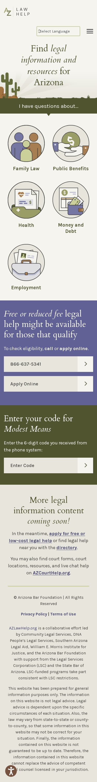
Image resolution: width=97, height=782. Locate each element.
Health (26, 225)
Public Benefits (71, 169)
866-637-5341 (51, 364)
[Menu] (90, 31)
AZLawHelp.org (23, 628)
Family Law (26, 169)
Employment (26, 288)
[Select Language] (58, 31)
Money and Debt (71, 228)
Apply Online (51, 384)
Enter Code (51, 465)
